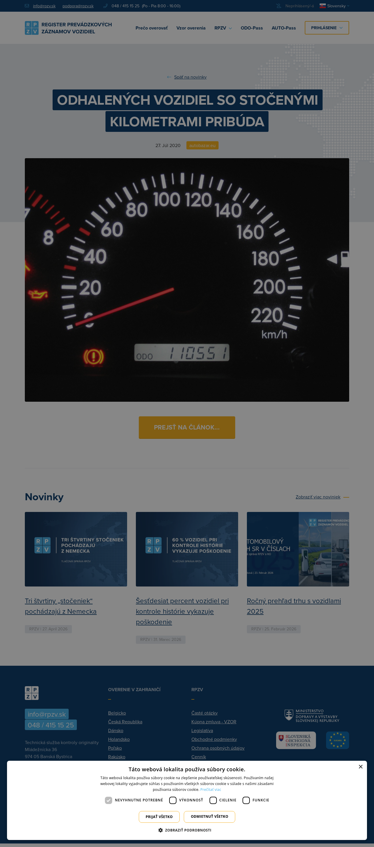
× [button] (360, 767)
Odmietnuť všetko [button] (209, 816)
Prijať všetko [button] (159, 816)
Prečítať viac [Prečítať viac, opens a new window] (210, 789)
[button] (187, 830)
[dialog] (187, 800)
